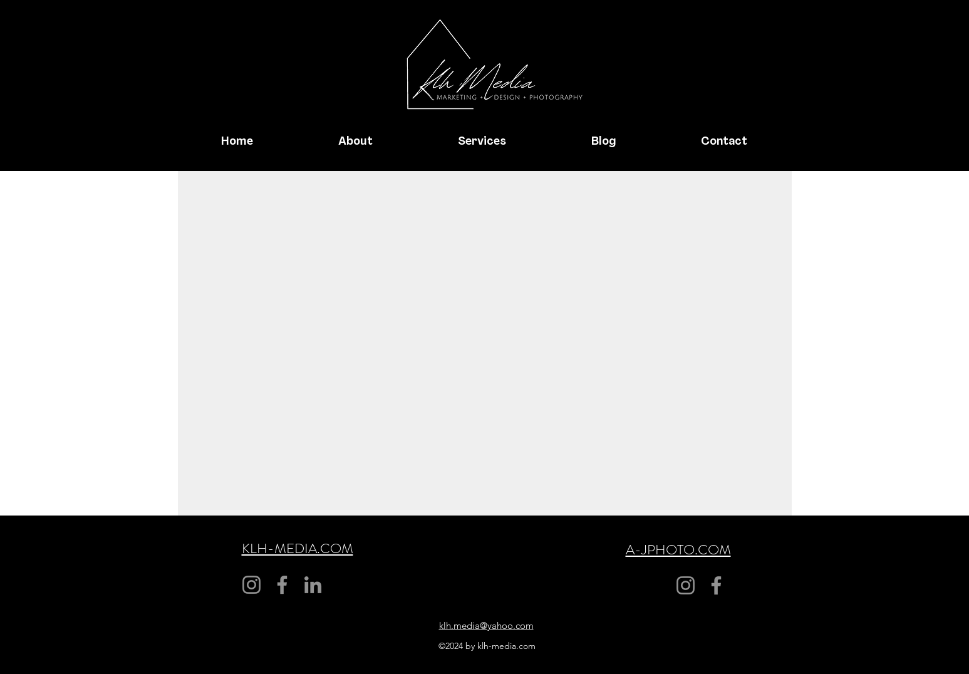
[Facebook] (282, 585)
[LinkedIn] (313, 585)
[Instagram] (251, 585)
